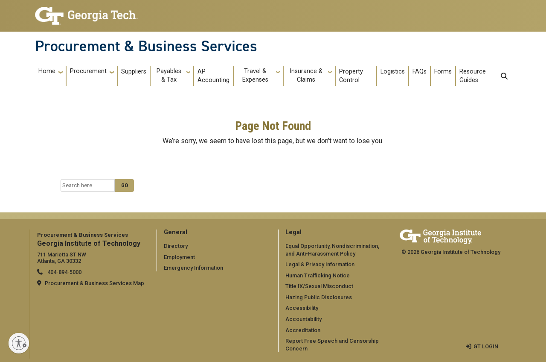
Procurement (88, 71)
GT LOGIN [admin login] (485, 346)
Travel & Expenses (255, 75)
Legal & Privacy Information (319, 264)
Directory (176, 246)
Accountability (303, 319)
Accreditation (302, 330)
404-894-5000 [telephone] (63, 272)
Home (46, 71)
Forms (443, 71)
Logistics (392, 71)
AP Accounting (213, 76)
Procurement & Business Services (146, 46)
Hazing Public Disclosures (318, 297)
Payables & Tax (169, 75)
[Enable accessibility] (19, 343)
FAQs (419, 71)
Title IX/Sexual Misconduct (319, 286)
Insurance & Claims (306, 75)
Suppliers (133, 71)
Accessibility (301, 308)
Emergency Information (193, 268)
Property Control (351, 76)
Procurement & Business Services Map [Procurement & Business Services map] (94, 283)
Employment (179, 257)
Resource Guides (472, 76)
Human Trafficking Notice (317, 275)
